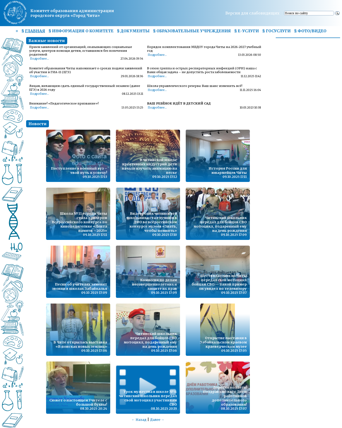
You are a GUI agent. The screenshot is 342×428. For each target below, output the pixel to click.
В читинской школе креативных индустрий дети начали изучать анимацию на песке (149, 166)
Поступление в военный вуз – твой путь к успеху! (79, 170)
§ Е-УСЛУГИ (246, 31)
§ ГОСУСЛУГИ (276, 31)
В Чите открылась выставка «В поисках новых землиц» (80, 344)
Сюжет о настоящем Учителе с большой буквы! (78, 402)
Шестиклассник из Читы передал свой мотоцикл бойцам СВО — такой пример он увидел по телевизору (219, 282)
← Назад (139, 420)
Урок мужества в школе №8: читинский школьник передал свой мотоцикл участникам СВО (148, 398)
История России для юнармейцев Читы (228, 170)
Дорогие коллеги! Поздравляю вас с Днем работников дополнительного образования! (225, 396)
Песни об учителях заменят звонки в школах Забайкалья (79, 286)
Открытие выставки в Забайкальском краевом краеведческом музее (223, 342)
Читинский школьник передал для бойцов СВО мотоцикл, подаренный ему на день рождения (220, 224)
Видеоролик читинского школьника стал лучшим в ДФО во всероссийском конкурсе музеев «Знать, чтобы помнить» (152, 222)
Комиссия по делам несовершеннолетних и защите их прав (154, 284)
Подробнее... (39, 58)
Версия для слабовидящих (252, 13)
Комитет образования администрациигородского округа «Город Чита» (72, 13)
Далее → (157, 420)
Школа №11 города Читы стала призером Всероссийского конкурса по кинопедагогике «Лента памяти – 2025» (79, 222)
